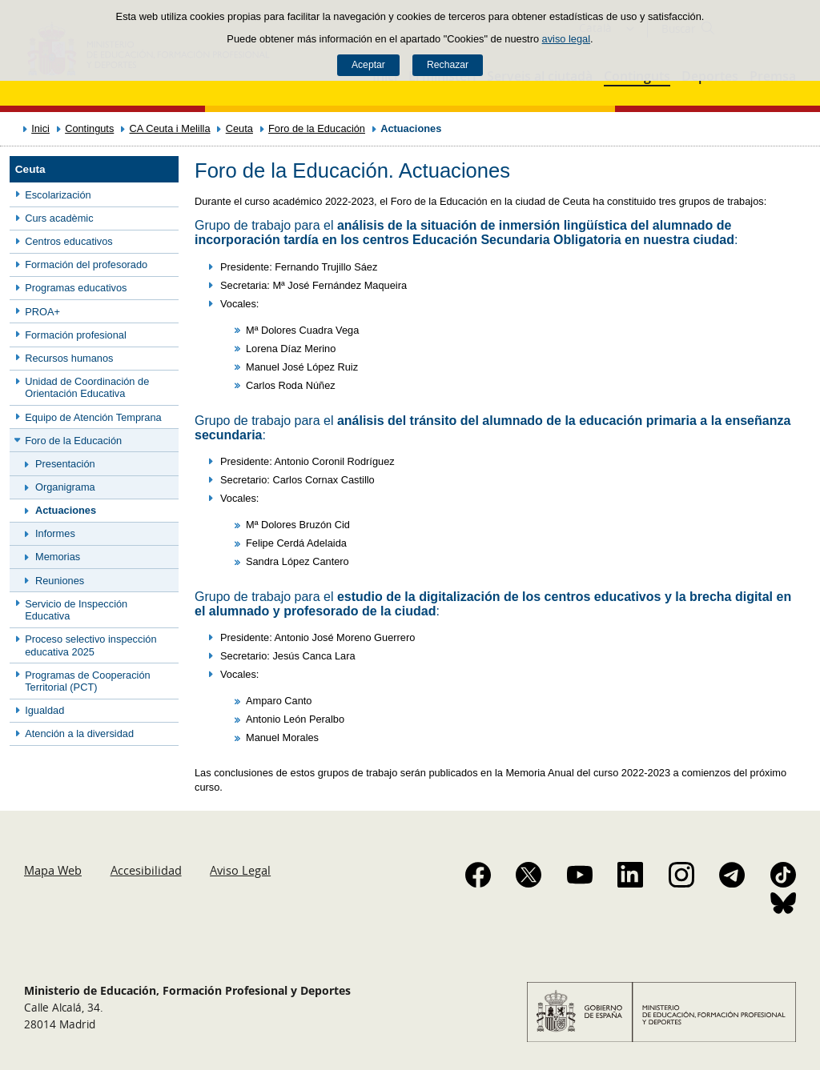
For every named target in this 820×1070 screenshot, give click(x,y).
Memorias (57, 557)
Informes (55, 533)
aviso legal (566, 39)
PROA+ (42, 312)
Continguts (89, 128)
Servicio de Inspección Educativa (76, 610)
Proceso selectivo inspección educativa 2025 (90, 645)
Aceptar (368, 64)
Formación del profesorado (86, 264)
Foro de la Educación (316, 128)
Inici (40, 128)
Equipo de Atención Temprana (93, 417)
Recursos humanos (69, 358)
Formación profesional (76, 335)
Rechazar (447, 64)
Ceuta (239, 128)
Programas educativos (76, 288)
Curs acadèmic (59, 218)
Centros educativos (69, 241)
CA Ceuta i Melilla (170, 128)
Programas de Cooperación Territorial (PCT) (88, 681)
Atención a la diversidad (79, 733)
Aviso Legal (240, 870)
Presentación (65, 464)
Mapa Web (53, 870)
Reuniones (59, 581)
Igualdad (44, 710)
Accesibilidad (146, 870)
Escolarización (58, 195)
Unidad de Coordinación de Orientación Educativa (87, 387)
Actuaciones (65, 510)
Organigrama (65, 487)
